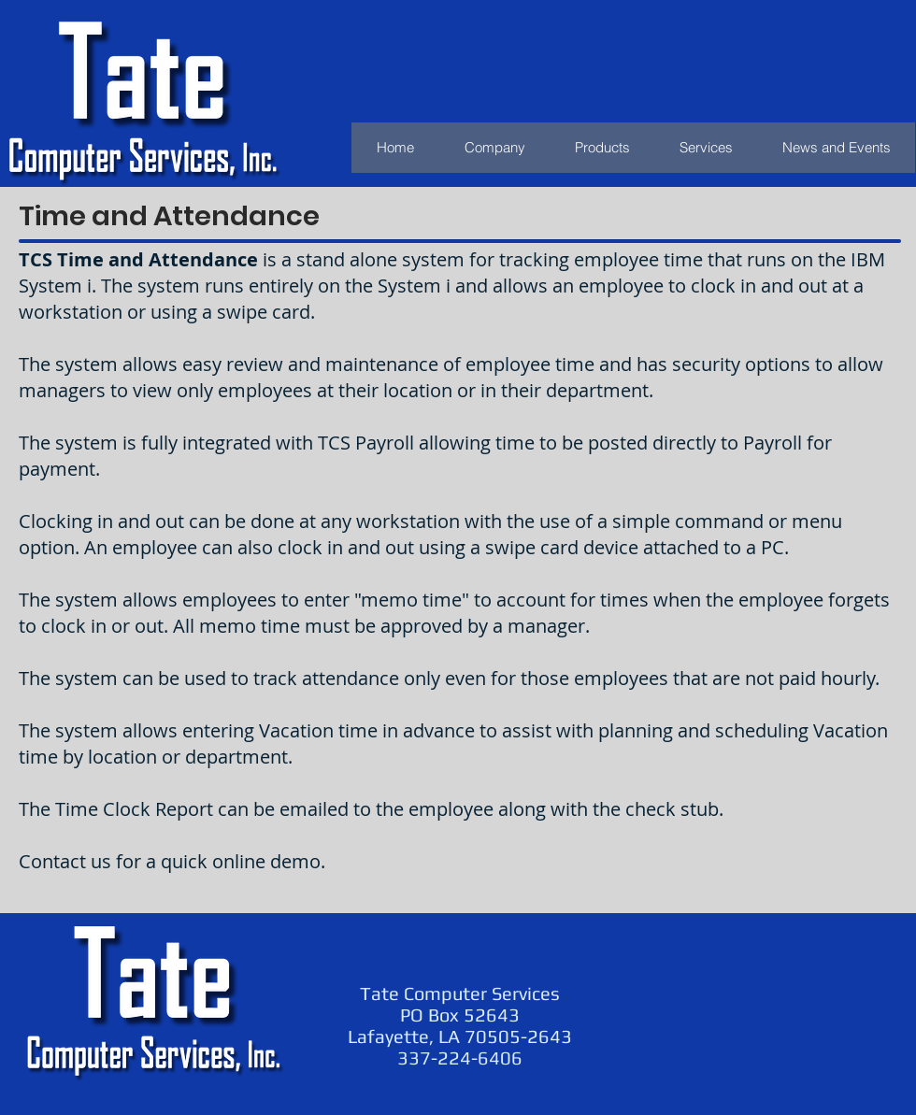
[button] (602, 147)
